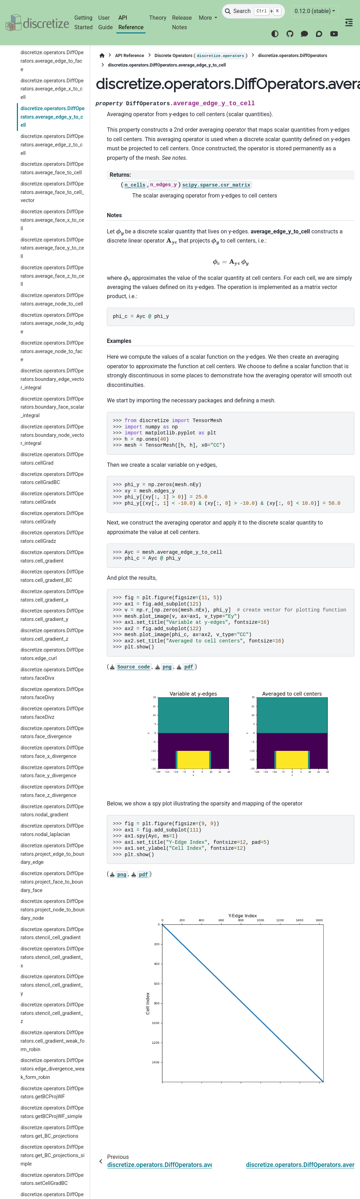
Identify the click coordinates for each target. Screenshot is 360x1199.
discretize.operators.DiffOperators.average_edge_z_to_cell (51, 144)
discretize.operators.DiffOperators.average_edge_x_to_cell (51, 89)
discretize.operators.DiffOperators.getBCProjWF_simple (51, 1112)
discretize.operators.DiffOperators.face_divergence (51, 733)
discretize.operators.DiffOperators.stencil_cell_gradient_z (51, 1013)
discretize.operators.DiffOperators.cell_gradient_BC (51, 576)
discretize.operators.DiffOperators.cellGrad (51, 459)
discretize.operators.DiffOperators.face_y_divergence (51, 772)
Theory (157, 17)
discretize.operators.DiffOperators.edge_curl (51, 654)
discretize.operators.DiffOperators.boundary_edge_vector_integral (52, 379)
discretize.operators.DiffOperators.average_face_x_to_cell (52, 220)
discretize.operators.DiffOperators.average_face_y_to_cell (52, 248)
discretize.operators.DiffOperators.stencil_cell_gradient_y (51, 985)
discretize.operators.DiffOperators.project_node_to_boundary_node (52, 909)
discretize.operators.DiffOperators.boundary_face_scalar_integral (52, 407)
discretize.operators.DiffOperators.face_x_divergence (51, 752)
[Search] (253, 11)
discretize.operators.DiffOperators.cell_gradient (51, 557)
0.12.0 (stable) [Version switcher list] (313, 11)
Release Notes (182, 22)
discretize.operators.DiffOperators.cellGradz (51, 537)
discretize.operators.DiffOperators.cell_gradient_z (51, 635)
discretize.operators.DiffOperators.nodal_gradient (51, 811)
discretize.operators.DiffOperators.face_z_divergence (51, 791)
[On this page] (349, 23)
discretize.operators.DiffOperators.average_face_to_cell (51, 168)
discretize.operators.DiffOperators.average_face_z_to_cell (52, 276)
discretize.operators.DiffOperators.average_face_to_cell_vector (52, 192)
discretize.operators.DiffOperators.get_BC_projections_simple (52, 1155)
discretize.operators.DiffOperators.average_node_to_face (51, 351)
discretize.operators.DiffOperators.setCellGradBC (51, 1179)
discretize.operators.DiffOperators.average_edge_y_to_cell (52, 117)
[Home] (101, 55)
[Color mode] (275, 34)
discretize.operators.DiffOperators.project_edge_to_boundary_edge (52, 854)
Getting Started (84, 22)
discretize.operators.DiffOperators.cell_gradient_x (51, 596)
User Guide (105, 22)
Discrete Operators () (201, 56)
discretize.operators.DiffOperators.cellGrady (51, 517)
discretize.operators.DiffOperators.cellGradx (51, 498)
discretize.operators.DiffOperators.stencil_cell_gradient (51, 934)
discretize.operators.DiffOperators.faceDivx (51, 674)
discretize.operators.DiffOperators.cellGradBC (51, 478)
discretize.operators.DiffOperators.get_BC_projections (51, 1132)
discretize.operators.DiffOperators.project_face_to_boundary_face (51, 882)
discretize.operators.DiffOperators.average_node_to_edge (52, 323)
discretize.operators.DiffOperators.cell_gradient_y (51, 615)
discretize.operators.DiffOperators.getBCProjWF (51, 1093)
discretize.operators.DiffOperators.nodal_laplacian (51, 830)
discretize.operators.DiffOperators (292, 55)
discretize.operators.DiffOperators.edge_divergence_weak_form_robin (52, 1068)
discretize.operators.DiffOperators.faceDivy (51, 693)
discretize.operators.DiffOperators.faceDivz (51, 713)
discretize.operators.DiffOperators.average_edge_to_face (51, 61)
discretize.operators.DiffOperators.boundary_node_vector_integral (52, 435)
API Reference (131, 22)
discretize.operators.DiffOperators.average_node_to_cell (51, 300)
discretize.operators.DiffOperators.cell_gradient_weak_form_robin (52, 1041)
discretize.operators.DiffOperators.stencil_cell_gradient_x (51, 957)
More (206, 17)
